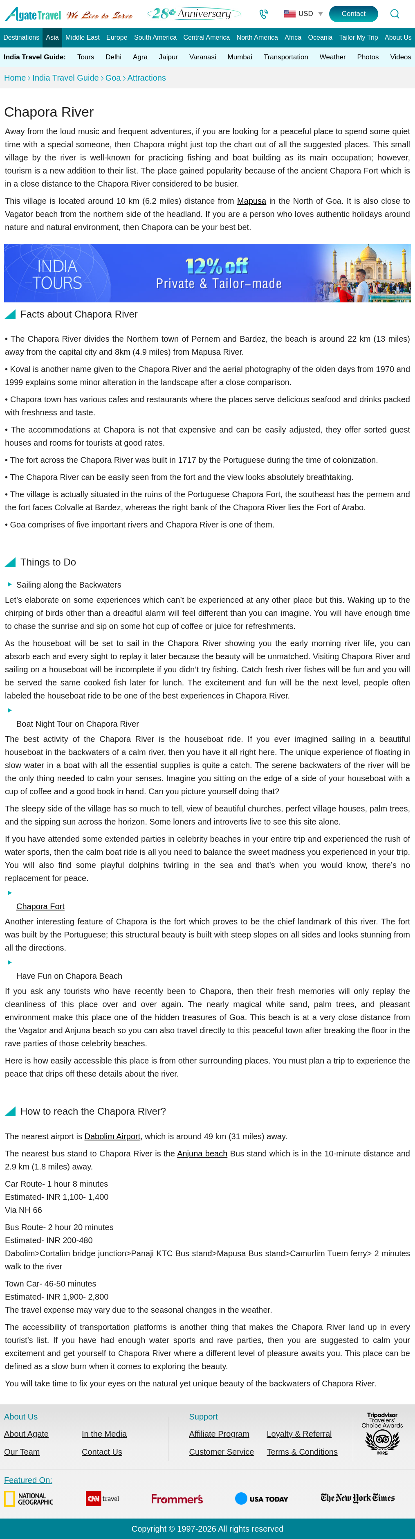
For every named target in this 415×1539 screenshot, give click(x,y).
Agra (140, 57)
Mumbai (240, 57)
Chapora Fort (40, 906)
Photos (368, 57)
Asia (52, 37)
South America (155, 37)
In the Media (104, 1433)
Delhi (113, 57)
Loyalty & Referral (299, 1433)
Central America (206, 37)
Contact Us (102, 1451)
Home (15, 77)
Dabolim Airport (113, 1136)
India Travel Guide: (35, 57)
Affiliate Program (219, 1433)
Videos (400, 57)
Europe (117, 37)
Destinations (21, 37)
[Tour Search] (394, 14)
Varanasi (202, 57)
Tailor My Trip (358, 37)
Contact (354, 14)
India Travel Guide (65, 77)
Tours (85, 57)
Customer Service (221, 1451)
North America (257, 37)
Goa (113, 77)
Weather (333, 57)
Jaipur (168, 57)
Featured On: (199, 1493)
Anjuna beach (202, 1153)
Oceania (320, 37)
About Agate (26, 1433)
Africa (293, 37)
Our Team (22, 1451)
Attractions (147, 77)
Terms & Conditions (302, 1451)
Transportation (286, 57)
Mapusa (251, 200)
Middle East (82, 37)
